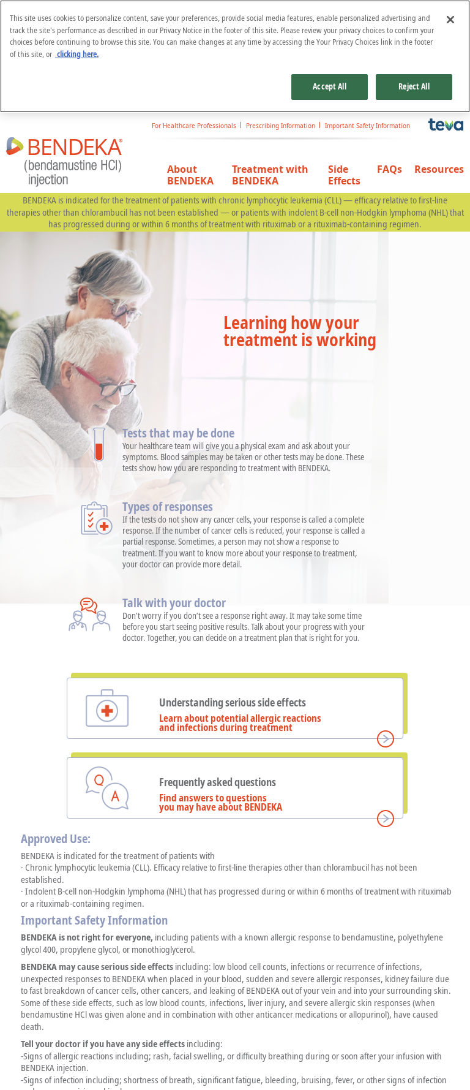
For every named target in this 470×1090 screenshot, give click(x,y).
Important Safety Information (367, 126)
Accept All (329, 86)
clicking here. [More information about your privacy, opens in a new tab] (77, 53)
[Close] (450, 19)
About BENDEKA (190, 175)
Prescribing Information (280, 126)
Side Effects (344, 175)
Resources (439, 169)
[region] (235, 56)
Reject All (413, 86)
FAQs (389, 169)
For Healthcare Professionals (194, 126)
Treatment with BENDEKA (270, 175)
